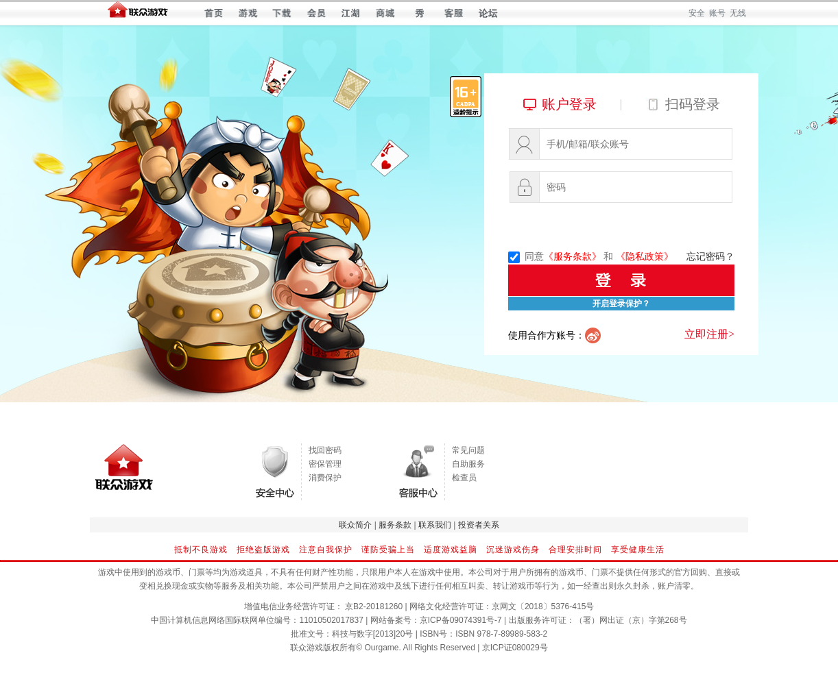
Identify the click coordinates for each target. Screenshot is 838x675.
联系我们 (434, 525)
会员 (316, 13)
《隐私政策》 (644, 256)
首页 (214, 13)
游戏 (248, 13)
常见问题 (468, 450)
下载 (282, 13)
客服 (454, 13)
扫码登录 (692, 104)
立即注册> (709, 334)
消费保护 (325, 477)
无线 (738, 13)
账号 (717, 13)
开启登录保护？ (621, 303)
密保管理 (325, 464)
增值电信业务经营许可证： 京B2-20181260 (323, 606)
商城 (385, 13)
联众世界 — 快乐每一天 (138, 12)
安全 (697, 13)
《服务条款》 (572, 256)
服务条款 (395, 525)
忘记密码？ (710, 256)
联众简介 (355, 525)
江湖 (351, 13)
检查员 (464, 477)
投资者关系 (478, 525)
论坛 (488, 13)
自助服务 (468, 464)
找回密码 (325, 450)
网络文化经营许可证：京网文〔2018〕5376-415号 (501, 606)
